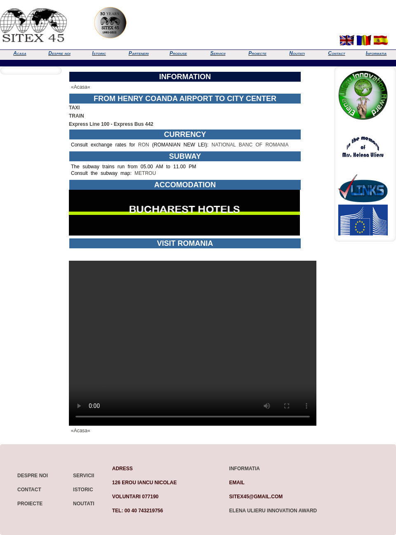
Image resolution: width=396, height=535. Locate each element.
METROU (145, 173)
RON (143, 145)
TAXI (74, 108)
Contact (336, 53)
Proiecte (257, 53)
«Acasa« (80, 87)
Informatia (376, 53)
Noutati (296, 53)
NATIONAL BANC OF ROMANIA (250, 145)
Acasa (19, 53)
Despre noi (59, 53)
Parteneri (139, 53)
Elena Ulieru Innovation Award (273, 511)
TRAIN (76, 116)
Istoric (99, 53)
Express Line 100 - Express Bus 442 (111, 124)
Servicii (218, 53)
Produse (178, 53)
